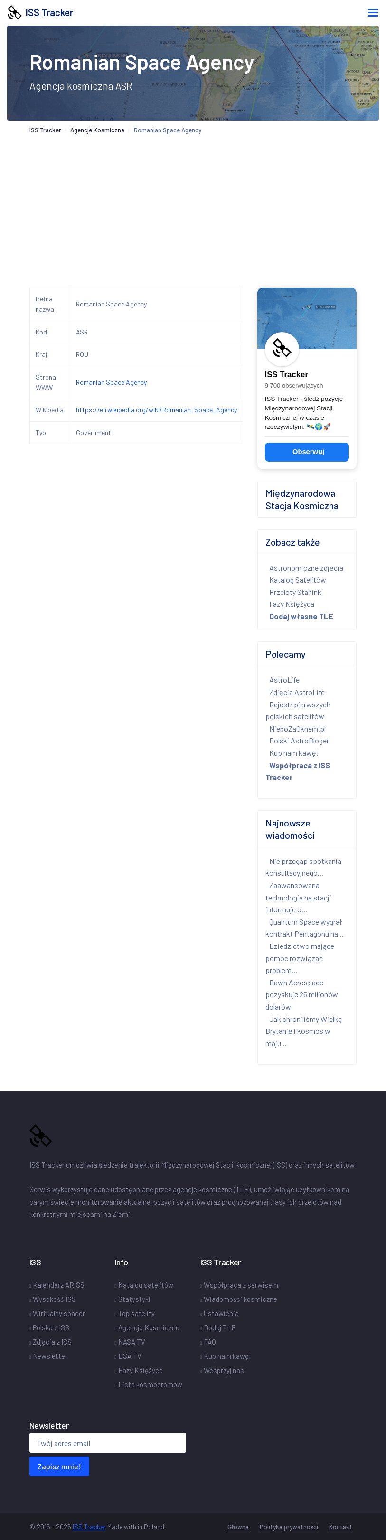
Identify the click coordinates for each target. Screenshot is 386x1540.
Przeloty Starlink (295, 591)
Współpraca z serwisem (241, 1284)
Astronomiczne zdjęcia (306, 567)
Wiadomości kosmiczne (240, 1299)
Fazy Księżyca (291, 603)
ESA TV (129, 1356)
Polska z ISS (51, 1327)
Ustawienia (221, 1313)
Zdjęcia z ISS (52, 1341)
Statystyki (134, 1299)
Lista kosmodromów (150, 1384)
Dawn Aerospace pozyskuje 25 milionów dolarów (301, 994)
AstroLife (284, 679)
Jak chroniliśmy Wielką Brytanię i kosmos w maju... (303, 1031)
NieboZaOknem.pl (297, 728)
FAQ (210, 1341)
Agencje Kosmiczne (97, 130)
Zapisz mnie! (59, 1466)
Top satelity (136, 1313)
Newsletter (50, 1356)
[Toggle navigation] (372, 12)
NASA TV (131, 1341)
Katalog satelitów (145, 1284)
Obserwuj (308, 451)
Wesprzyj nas (224, 1370)
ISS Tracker (40, 12)
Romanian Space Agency (111, 382)
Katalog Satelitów (297, 579)
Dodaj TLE (220, 1327)
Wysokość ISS (54, 1299)
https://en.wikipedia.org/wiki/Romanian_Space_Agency (156, 410)
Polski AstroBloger (299, 740)
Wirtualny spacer (59, 1313)
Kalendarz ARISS (59, 1284)
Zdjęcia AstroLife (297, 691)
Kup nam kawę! (294, 752)
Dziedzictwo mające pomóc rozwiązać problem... (299, 957)
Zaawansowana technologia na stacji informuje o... (298, 897)
